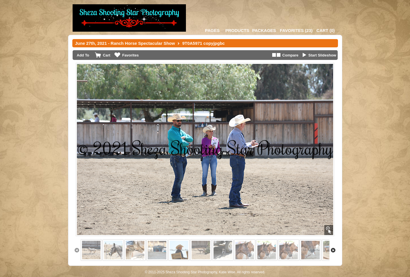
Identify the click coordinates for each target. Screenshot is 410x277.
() (296, 30)
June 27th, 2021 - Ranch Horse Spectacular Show (125, 43)
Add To (83, 55)
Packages (264, 30)
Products (237, 30)
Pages (212, 30)
